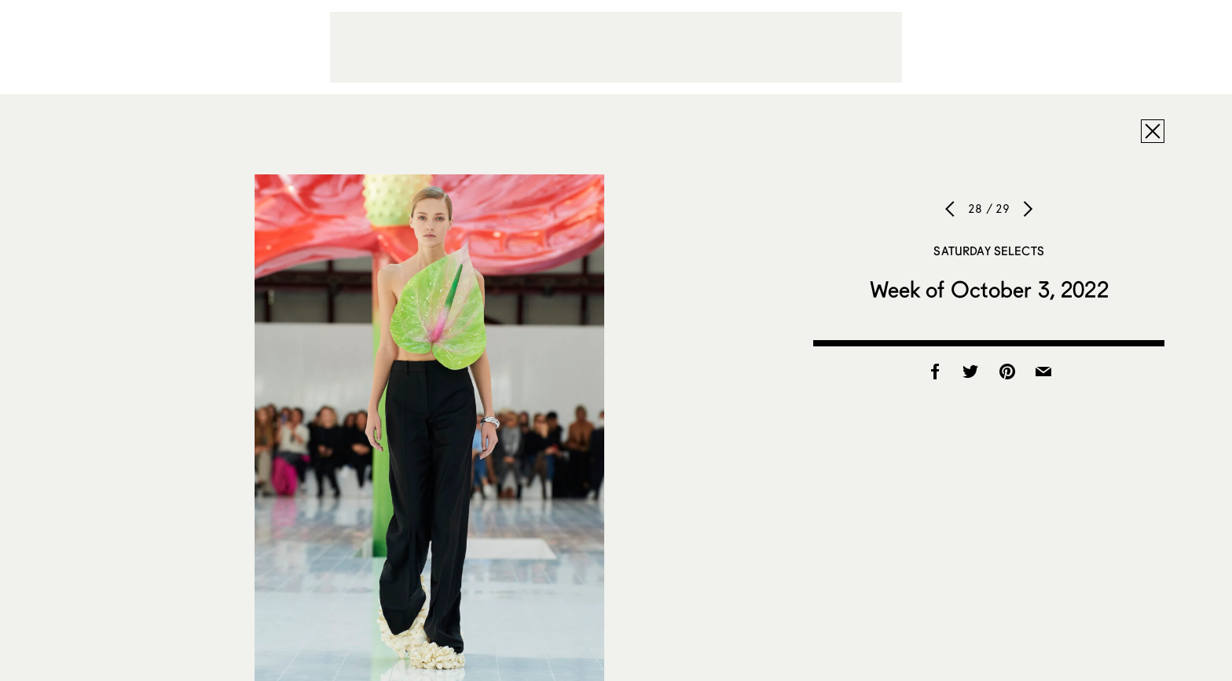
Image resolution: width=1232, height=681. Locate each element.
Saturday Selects (988, 250)
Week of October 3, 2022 (989, 289)
